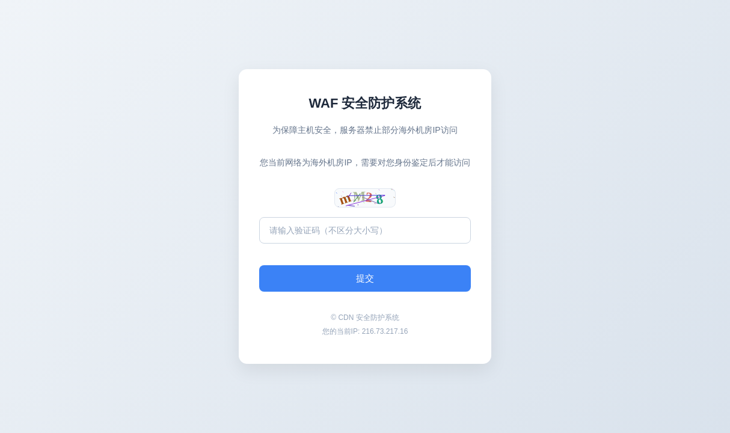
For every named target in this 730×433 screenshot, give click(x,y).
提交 (365, 278)
